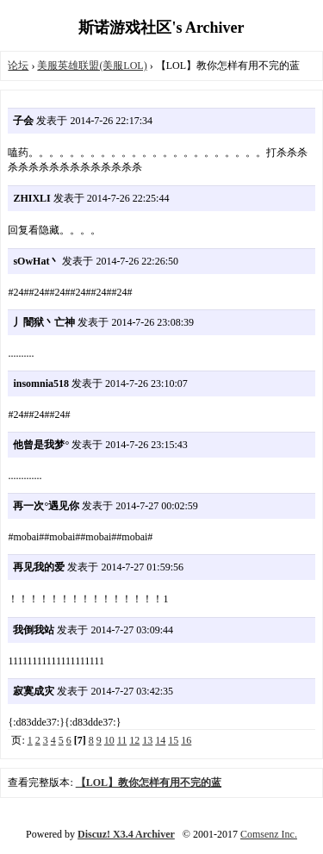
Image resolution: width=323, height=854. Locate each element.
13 (147, 740)
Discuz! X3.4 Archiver (126, 834)
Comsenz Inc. (268, 834)
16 (186, 740)
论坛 (18, 65)
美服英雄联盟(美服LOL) (91, 65)
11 (122, 740)
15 (173, 740)
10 (109, 740)
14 (160, 740)
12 (134, 740)
